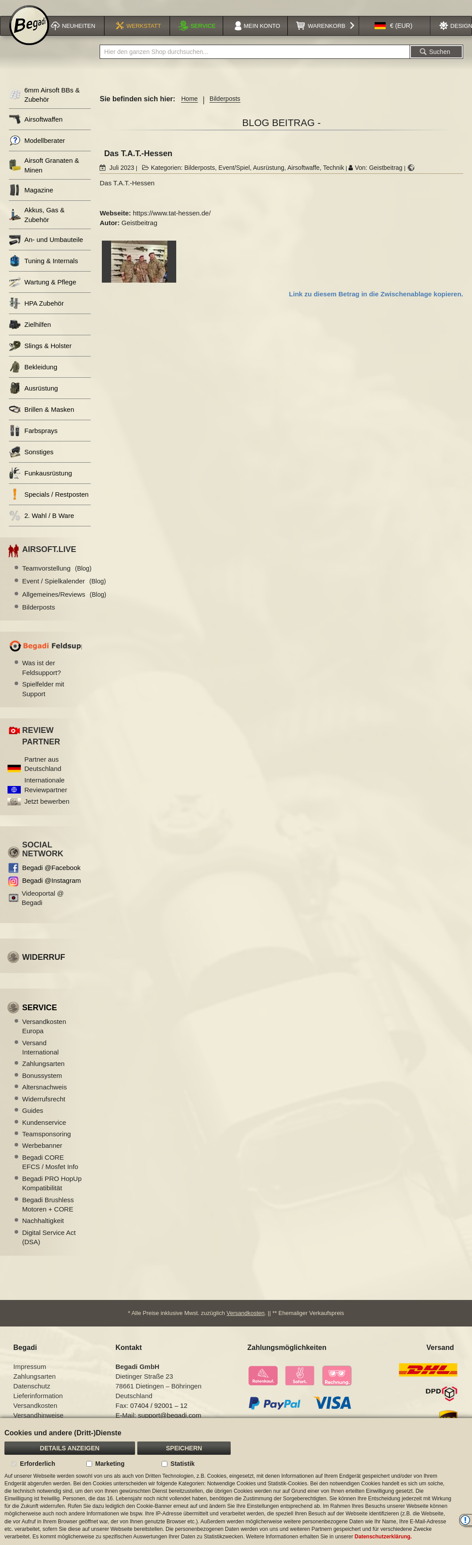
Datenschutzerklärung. (383, 1536)
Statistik (182, 1463)
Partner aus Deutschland (42, 775)
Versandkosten (246, 1324)
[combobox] (255, 63)
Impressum (29, 1378)
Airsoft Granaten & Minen (44, 176)
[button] (394, 37)
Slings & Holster (40, 357)
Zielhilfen (30, 336)
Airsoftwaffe (303, 179)
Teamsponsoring (46, 1145)
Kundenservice (44, 1134)
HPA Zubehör (36, 315)
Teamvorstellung (57, 579)
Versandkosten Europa (44, 1037)
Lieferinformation (38, 1407)
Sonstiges (31, 463)
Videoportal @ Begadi (43, 909)
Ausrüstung (268, 179)
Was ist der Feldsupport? (41, 679)
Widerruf (43, 968)
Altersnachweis (44, 1098)
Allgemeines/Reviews (64, 606)
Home (189, 110)
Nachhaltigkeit (43, 1232)
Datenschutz (31, 1397)
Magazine (31, 201)
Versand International (40, 1058)
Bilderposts (224, 110)
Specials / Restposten (49, 506)
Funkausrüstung (40, 485)
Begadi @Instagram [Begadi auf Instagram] (51, 892)
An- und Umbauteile (46, 251)
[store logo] (29, 36)
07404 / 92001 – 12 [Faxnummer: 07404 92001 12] (158, 1417)
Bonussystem (42, 1087)
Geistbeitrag (385, 179)
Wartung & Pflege (42, 293)
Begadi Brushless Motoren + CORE (48, 1216)
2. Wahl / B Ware (41, 527)
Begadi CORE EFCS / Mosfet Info (50, 1173)
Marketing (109, 1463)
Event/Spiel (234, 179)
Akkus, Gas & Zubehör (37, 226)
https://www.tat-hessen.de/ (172, 224)
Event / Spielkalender (64, 592)
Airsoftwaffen (35, 131)
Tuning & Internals (43, 272)
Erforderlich (37, 1463)
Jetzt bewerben (47, 813)
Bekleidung (33, 378)
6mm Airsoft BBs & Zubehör (44, 106)
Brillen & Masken (41, 421)
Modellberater (37, 152)
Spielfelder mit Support (43, 700)
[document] (236, 1481)
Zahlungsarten (43, 1075)
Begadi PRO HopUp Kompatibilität (51, 1194)
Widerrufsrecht (44, 1110)
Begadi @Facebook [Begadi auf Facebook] (51, 879)
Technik (333, 179)
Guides (32, 1122)
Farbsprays (33, 442)
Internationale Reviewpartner (45, 796)
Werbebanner (42, 1157)
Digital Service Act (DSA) (49, 1248)
